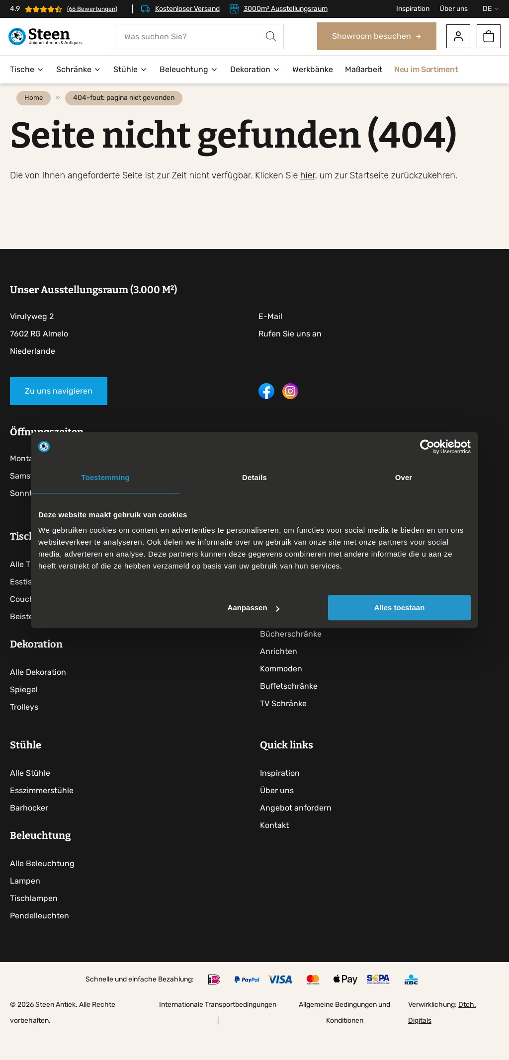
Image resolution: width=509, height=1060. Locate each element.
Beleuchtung (189, 70)
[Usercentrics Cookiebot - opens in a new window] (427, 446)
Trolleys (24, 728)
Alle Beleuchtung (42, 890)
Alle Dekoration (38, 693)
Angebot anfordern (298, 834)
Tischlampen (34, 924)
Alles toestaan (399, 607)
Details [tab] (254, 477)
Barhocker (29, 834)
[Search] (270, 37)
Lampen (25, 907)
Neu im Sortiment (426, 70)
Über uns (453, 8)
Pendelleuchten (39, 942)
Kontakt (276, 851)
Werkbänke (312, 70)
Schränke (78, 70)
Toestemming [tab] (105, 477)
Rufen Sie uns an (290, 352)
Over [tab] (404, 477)
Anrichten (281, 672)
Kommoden (283, 689)
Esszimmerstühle (42, 816)
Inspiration (412, 8)
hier (307, 194)
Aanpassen (253, 607)
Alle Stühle (30, 799)
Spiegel (24, 710)
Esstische (28, 602)
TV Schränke (285, 724)
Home (37, 117)
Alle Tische (30, 585)
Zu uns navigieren (58, 409)
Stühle (130, 70)
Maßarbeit (363, 70)
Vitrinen (277, 637)
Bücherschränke (293, 654)
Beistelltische (35, 637)
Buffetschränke (291, 707)
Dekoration (255, 70)
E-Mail (270, 335)
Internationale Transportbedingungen (217, 1031)
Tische (27, 70)
